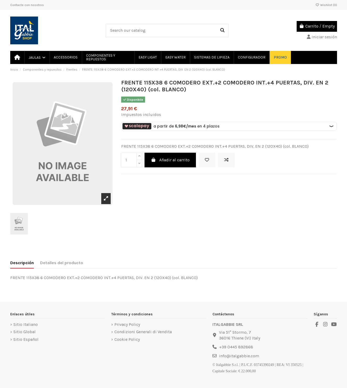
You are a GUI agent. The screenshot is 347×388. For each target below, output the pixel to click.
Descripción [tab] (22, 262)
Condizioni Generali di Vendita (143, 331)
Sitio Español (26, 339)
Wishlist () (326, 5)
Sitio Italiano (25, 324)
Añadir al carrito (170, 159)
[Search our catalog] (222, 31)
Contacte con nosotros (27, 5)
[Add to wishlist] (207, 160)
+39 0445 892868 (236, 346)
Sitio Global (24, 331)
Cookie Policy (127, 339)
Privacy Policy (127, 324)
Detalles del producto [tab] (61, 262)
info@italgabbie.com (239, 355)
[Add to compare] (226, 160)
